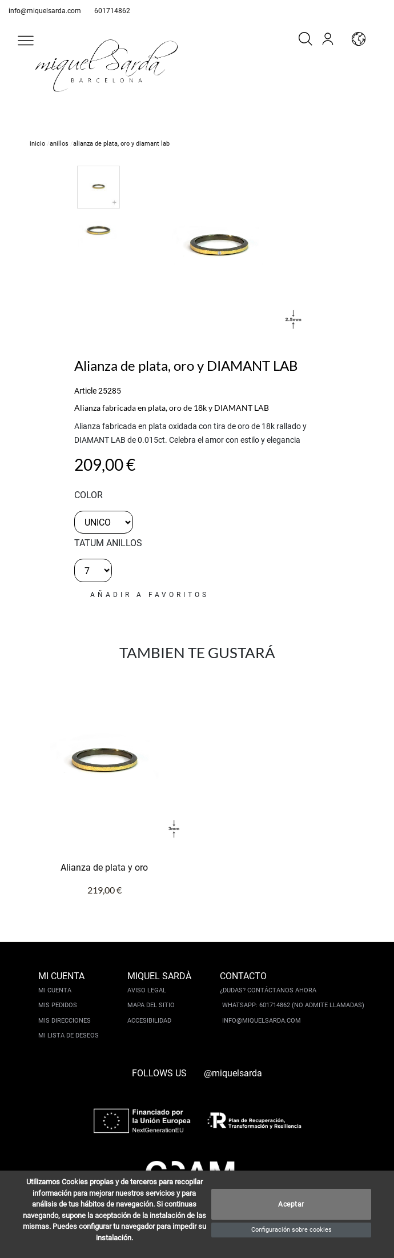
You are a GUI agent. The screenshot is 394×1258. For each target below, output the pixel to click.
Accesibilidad (149, 1020)
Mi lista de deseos (68, 1035)
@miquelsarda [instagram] (233, 1073)
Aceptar (291, 1204)
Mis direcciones (64, 1020)
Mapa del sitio (151, 1005)
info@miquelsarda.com (45, 11)
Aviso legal (146, 990)
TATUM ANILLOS (108, 543)
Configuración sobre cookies (291, 1229)
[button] (25, 40)
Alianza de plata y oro (104, 867)
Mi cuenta (54, 990)
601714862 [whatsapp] (112, 11)
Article (85, 390)
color (88, 495)
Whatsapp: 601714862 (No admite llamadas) (293, 1005)
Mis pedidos (57, 1005)
